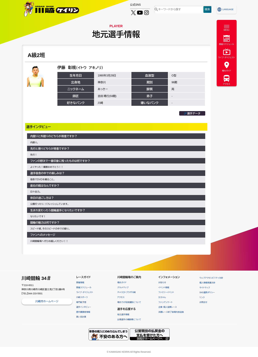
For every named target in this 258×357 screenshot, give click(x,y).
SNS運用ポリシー (207, 292)
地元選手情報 (123, 314)
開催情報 (80, 282)
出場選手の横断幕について (129, 319)
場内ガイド (121, 282)
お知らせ (162, 282)
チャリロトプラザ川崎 (126, 292)
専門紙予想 (81, 302)
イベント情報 (163, 287)
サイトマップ (204, 288)
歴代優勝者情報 (83, 312)
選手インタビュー (83, 307)
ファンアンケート (165, 302)
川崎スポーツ (82, 297)
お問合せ (203, 302)
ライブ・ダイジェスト (84, 292)
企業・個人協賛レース (167, 307)
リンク (202, 297)
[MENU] (227, 27)
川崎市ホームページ (46, 301)
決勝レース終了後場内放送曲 (171, 312)
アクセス (120, 297)
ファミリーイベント (166, 292)
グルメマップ (122, 287)
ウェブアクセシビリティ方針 (211, 278)
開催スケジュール (83, 287)
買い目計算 (81, 317)
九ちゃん (162, 297)
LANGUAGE (228, 9)
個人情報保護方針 (207, 283)
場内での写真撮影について (129, 302)
